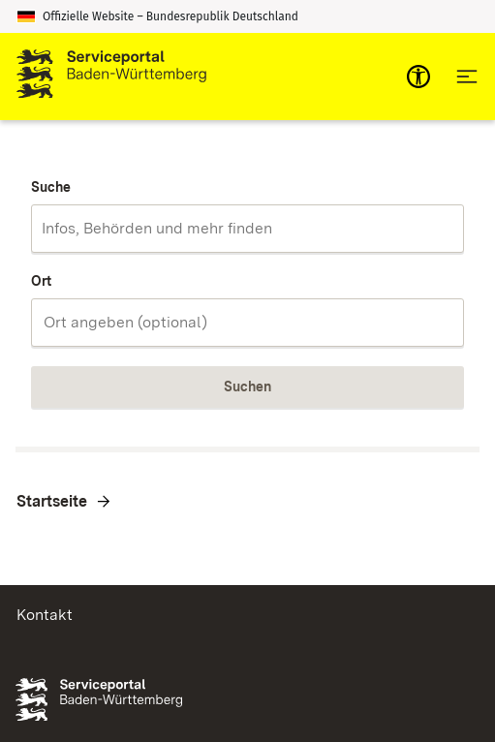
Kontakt (44, 614)
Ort (41, 281)
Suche (51, 187)
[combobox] (247, 228)
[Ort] (247, 322)
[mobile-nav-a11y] (418, 76)
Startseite (51, 501)
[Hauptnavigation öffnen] (467, 76)
